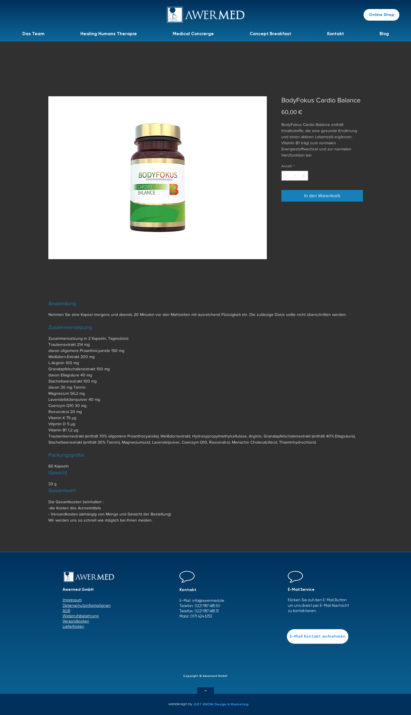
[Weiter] (205, 690)
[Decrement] (285, 175)
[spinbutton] (295, 175)
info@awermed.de (208, 600)
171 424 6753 (202, 616)
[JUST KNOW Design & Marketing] (222, 704)
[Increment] (304, 175)
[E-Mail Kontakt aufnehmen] (317, 636)
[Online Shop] (381, 15)
